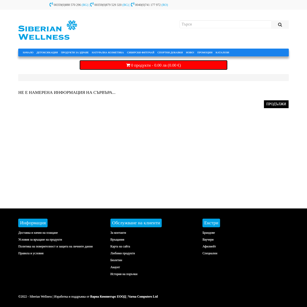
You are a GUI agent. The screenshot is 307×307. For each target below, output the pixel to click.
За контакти (118, 232)
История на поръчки (123, 274)
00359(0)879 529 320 (108, 4)
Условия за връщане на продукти (40, 239)
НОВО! (190, 52)
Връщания (117, 239)
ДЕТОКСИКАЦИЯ (47, 52)
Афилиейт (209, 246)
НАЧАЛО (28, 52)
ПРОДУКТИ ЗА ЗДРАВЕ (75, 52)
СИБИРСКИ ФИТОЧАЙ (140, 52)
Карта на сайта (120, 246)
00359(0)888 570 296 (67, 4)
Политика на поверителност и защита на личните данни (55, 246)
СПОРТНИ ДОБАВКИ (170, 52)
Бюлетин (116, 260)
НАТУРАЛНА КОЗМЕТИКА (108, 52)
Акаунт (115, 267)
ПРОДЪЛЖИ (276, 104)
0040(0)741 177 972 (148, 4)
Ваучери (208, 239)
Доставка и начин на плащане (38, 232)
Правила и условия (30, 253)
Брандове (208, 232)
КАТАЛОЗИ (222, 52)
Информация (33, 222)
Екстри (211, 222)
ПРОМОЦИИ (204, 52)
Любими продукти (122, 253)
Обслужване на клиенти (136, 222)
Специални (209, 253)
